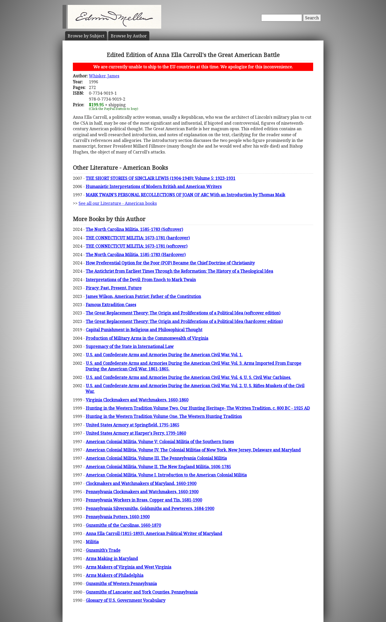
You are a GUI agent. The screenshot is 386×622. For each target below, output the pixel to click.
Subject (86, 36)
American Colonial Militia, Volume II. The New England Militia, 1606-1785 (158, 467)
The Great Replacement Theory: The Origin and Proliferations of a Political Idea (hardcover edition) (184, 321)
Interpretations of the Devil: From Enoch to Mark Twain (141, 279)
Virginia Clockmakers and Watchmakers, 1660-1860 (137, 400)
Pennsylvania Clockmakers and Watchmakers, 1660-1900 (142, 492)
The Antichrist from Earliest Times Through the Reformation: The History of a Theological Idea (179, 271)
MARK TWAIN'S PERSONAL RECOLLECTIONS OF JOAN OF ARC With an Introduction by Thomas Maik (185, 195)
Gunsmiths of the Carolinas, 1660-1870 (123, 525)
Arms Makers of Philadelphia (114, 575)
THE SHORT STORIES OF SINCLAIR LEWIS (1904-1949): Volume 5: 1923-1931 (160, 178)
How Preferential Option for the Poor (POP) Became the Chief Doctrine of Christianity (170, 263)
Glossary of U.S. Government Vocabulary (125, 600)
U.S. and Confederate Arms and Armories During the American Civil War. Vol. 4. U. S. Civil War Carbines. (188, 377)
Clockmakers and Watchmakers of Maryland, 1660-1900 (141, 483)
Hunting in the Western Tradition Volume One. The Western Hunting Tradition (164, 416)
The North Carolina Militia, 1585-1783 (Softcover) (134, 229)
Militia (92, 542)
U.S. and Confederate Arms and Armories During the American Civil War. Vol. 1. (164, 355)
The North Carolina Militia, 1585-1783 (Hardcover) (136, 254)
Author (129, 36)
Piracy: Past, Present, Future (114, 288)
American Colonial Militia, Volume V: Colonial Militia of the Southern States (160, 442)
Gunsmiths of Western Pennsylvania (121, 583)
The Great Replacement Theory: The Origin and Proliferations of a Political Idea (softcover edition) (183, 313)
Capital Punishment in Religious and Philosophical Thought (144, 330)
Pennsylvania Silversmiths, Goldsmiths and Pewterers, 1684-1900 (150, 508)
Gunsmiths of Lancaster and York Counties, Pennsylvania (142, 592)
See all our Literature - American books (118, 203)
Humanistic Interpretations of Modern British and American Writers (154, 186)
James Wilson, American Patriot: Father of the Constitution (143, 296)
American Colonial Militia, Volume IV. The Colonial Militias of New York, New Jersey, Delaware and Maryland (193, 450)
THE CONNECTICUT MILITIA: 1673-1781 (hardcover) (138, 238)
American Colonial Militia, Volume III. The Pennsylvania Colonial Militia (156, 458)
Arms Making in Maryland (112, 558)
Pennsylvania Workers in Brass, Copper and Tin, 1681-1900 (144, 500)
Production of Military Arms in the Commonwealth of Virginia (147, 338)
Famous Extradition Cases (111, 305)
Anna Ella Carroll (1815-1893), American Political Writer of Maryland (154, 533)
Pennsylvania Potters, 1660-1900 (118, 517)
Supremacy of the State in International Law (130, 346)
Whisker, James (104, 76)
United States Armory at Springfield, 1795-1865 (132, 425)
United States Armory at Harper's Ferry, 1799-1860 (136, 433)
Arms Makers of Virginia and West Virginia (128, 567)
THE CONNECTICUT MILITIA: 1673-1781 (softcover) (136, 246)
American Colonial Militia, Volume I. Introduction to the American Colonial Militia (166, 475)
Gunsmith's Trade (103, 550)
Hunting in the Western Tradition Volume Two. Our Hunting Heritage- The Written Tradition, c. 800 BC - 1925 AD (198, 408)
